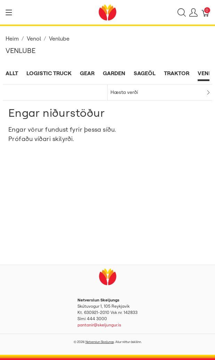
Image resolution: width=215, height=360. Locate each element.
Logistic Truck (49, 73)
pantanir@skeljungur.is (99, 324)
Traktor (176, 73)
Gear (87, 73)
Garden (114, 73)
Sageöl (145, 73)
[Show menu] (9, 12)
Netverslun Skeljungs (99, 342)
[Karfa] (205, 12)
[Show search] (181, 12)
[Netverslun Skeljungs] (107, 11)
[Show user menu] (193, 12)
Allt (12, 73)
